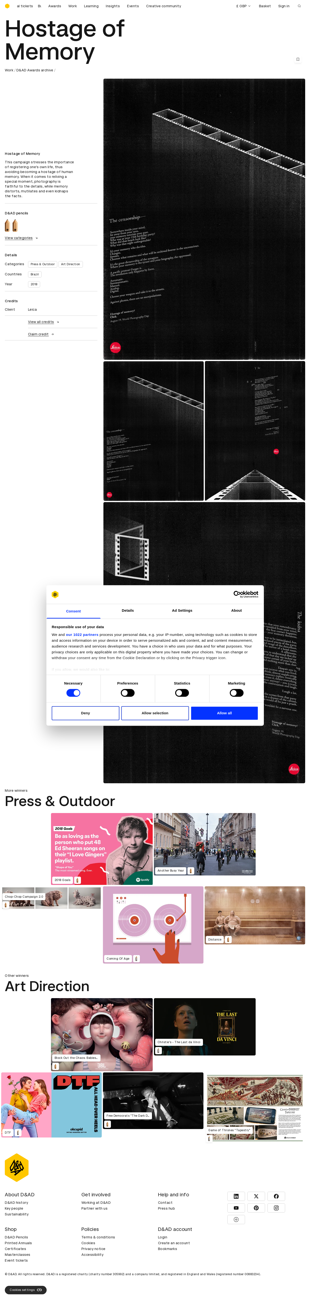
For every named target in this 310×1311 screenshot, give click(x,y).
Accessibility (92, 1255)
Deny (85, 713)
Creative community (163, 6)
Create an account (174, 1243)
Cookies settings (26, 1290)
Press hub (166, 1208)
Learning (91, 6)
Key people (14, 1208)
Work (72, 6)
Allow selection (155, 713)
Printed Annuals (18, 1243)
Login (162, 1237)
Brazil (35, 274)
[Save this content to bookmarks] (298, 59)
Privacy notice (93, 1249)
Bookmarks (167, 1249)
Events (133, 6)
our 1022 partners (82, 635)
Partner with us (94, 1208)
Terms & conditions (98, 1237)
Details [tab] (128, 610)
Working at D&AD (96, 1203)
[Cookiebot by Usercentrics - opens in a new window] (237, 594)
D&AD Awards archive (34, 70)
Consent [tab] (73, 611)
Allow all (224, 713)
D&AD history (16, 1203)
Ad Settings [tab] (182, 610)
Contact (165, 1203)
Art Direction (70, 264)
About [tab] (236, 610)
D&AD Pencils (16, 1237)
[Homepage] (7, 6)
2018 (34, 284)
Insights (113, 6)
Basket (265, 6)
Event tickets (16, 1260)
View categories (22, 237)
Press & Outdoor (43, 264)
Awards (54, 6)
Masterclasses (17, 1255)
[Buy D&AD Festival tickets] (29, 6)
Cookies (88, 1243)
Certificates (15, 1249)
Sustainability (17, 1214)
